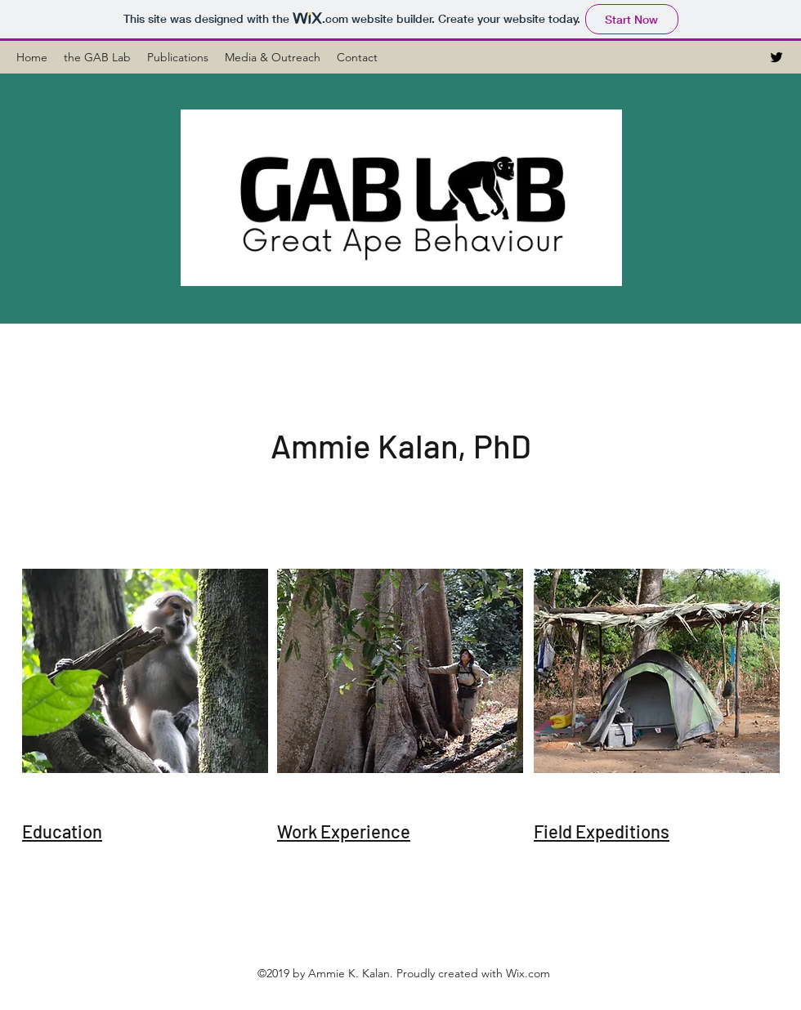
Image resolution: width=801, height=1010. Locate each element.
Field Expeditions (601, 831)
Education (62, 831)
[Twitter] (776, 57)
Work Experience (343, 831)
